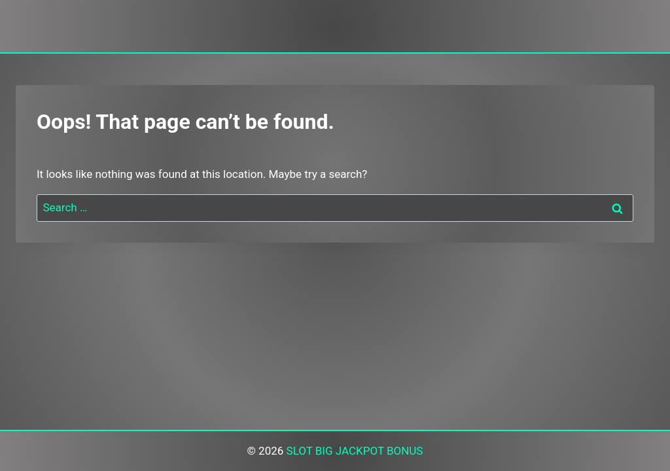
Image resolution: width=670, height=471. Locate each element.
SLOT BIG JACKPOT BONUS (355, 450)
